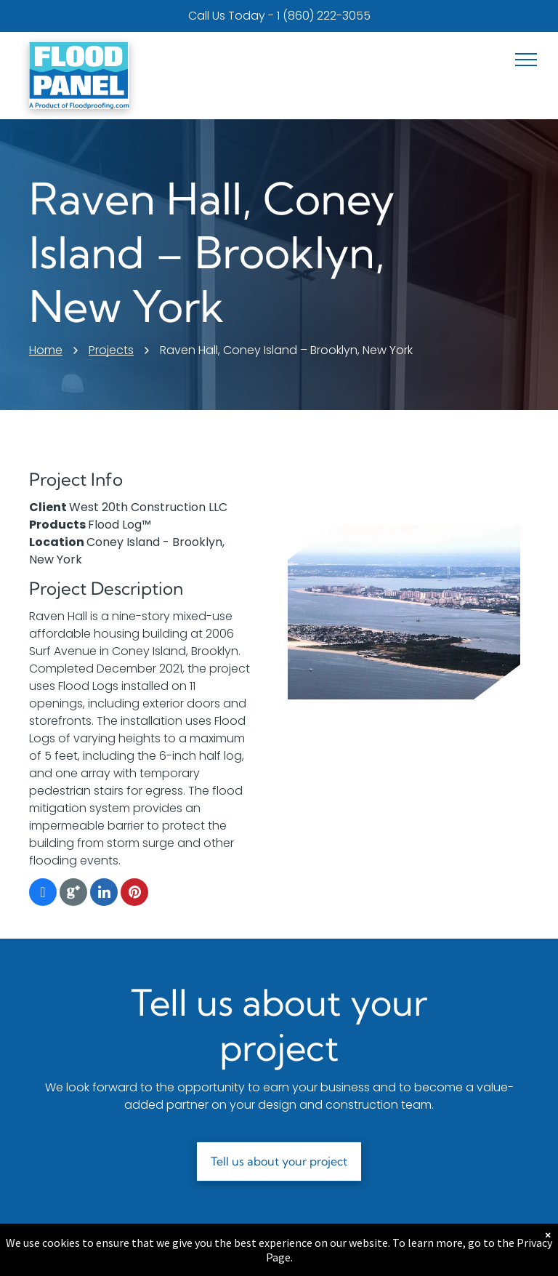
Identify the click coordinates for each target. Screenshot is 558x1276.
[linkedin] (104, 894)
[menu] (526, 60)
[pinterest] (134, 894)
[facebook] (43, 894)
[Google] (73, 894)
